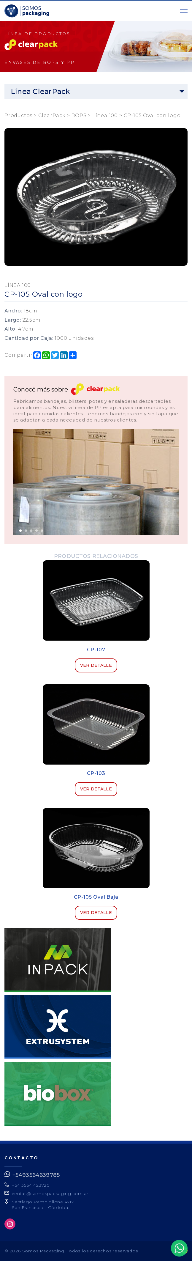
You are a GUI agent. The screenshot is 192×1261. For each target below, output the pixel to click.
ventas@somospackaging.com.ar (50, 1193)
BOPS (78, 115)
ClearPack (52, 115)
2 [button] (26, 530)
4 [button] (36, 530)
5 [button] (42, 530)
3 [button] (31, 530)
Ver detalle (96, 665)
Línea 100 (105, 115)
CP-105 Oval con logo (152, 115)
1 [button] (20, 530)
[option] (96, 482)
